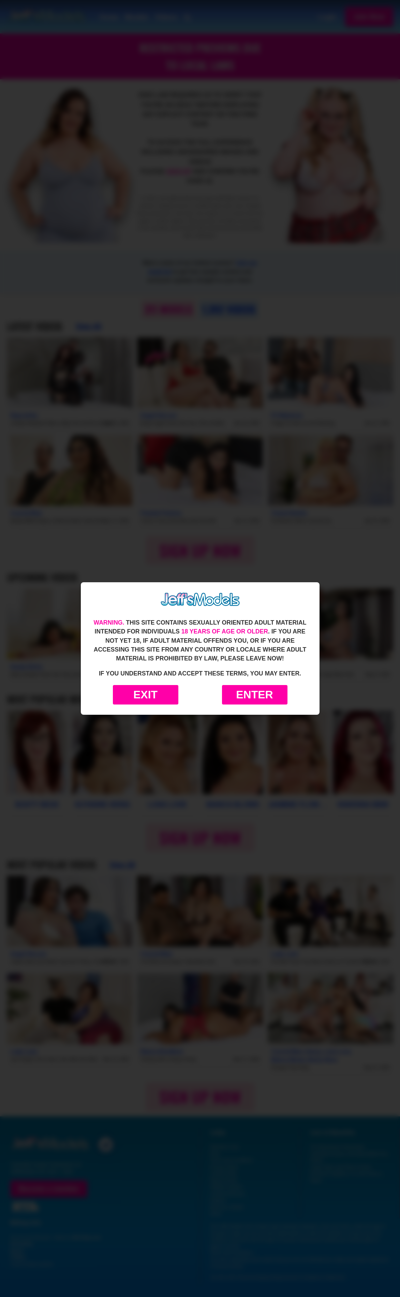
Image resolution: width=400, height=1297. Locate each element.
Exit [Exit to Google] (145, 694)
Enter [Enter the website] (254, 694)
